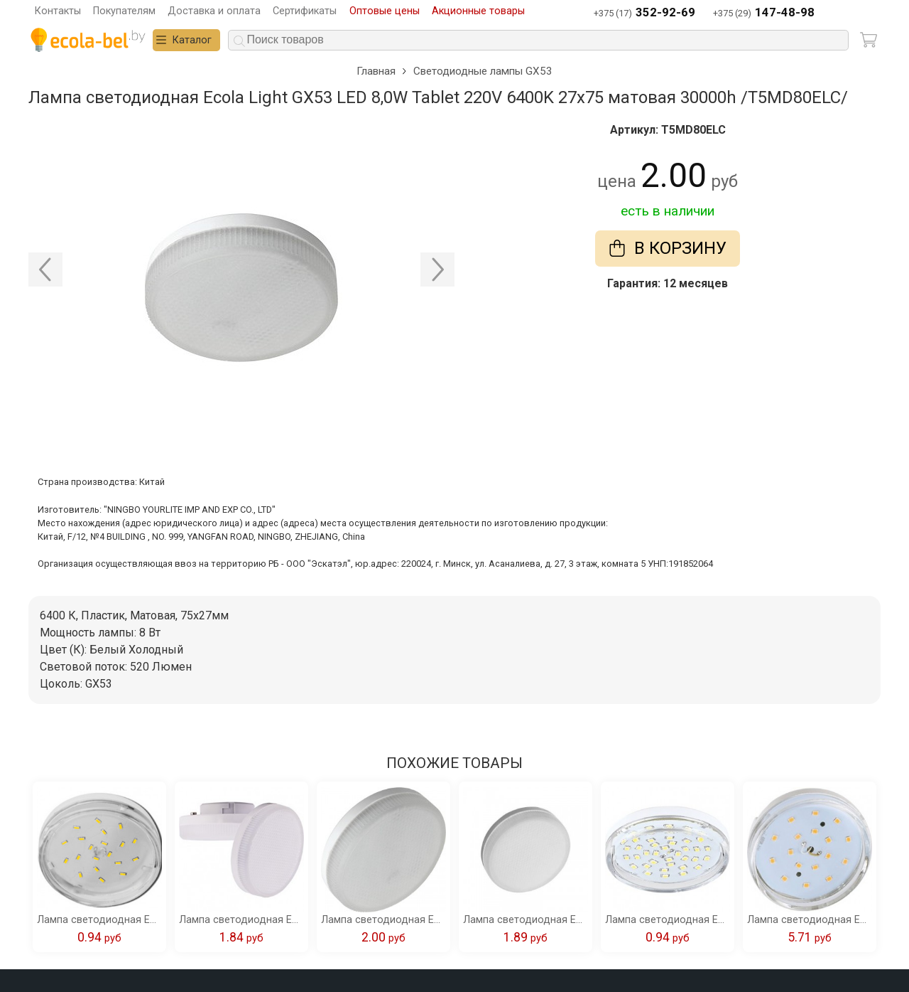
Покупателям (124, 11)
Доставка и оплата (214, 11)
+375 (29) (764, 13)
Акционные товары (478, 11)
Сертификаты (305, 11)
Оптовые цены (384, 11)
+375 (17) (644, 13)
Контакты (58, 11)
